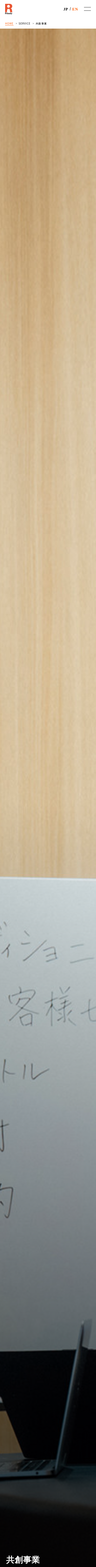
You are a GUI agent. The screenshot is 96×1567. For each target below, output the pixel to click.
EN (75, 9)
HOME (9, 23)
